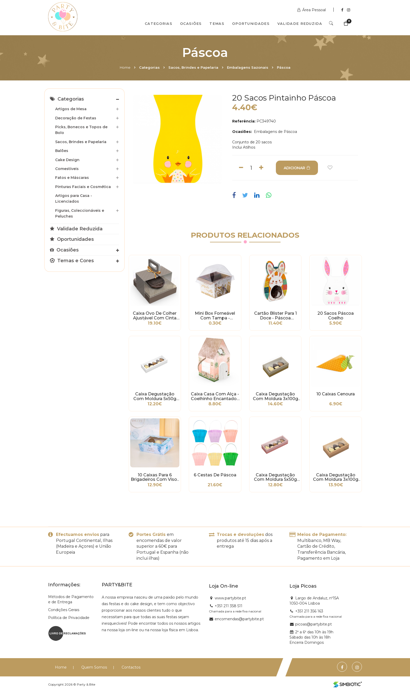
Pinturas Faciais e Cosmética (83, 186)
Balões (61, 150)
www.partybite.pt (230, 598)
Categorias (158, 23)
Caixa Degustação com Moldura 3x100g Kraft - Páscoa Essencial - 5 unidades (335, 477)
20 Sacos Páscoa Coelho (335, 315)
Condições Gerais (63, 609)
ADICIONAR (297, 168)
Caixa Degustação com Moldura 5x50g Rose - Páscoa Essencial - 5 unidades (275, 477)
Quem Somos (94, 667)
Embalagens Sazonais (247, 67)
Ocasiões (191, 23)
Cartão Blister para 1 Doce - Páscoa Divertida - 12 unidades (275, 315)
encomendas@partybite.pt (239, 619)
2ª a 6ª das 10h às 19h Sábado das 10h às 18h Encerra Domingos (311, 637)
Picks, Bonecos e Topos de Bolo (81, 130)
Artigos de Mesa (71, 109)
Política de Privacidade (68, 617)
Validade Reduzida (299, 23)
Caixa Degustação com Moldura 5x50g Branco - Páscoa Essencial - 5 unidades (154, 396)
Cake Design (67, 159)
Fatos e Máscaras (72, 177)
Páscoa (284, 67)
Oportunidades (251, 23)
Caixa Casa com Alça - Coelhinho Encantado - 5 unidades (215, 396)
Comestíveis (67, 168)
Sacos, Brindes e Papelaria (193, 67)
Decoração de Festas (75, 118)
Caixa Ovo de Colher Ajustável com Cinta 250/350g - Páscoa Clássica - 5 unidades (154, 315)
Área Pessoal (312, 10)
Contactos (131, 667)
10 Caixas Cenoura (335, 394)
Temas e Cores (72, 261)
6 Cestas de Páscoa (215, 475)
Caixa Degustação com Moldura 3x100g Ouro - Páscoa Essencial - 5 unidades (275, 396)
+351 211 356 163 (309, 611)
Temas (216, 23)
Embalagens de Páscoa (275, 131)
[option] (177, 139)
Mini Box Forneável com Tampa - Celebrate (215, 315)
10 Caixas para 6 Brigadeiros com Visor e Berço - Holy (155, 477)
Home (125, 67)
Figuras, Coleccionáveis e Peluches (79, 213)
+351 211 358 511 (228, 606)
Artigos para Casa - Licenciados (73, 198)
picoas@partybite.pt (313, 624)
